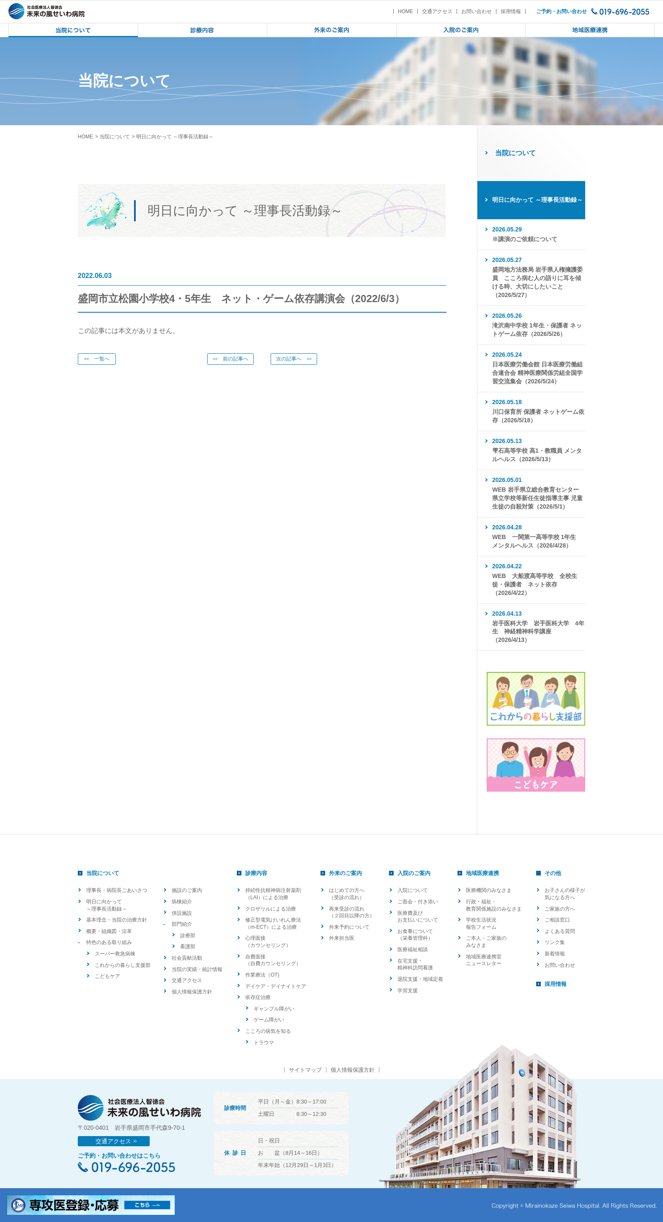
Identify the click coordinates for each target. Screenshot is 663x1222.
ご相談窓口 (557, 920)
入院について (412, 890)
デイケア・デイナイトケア (275, 986)
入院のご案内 (413, 873)
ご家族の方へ (560, 909)
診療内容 (256, 873)
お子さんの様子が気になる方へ (565, 893)
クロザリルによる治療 (270, 909)
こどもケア (107, 976)
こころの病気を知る (268, 1031)
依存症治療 (258, 997)
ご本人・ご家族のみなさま (486, 941)
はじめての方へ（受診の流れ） (346, 893)
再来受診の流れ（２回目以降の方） (352, 912)
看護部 (187, 947)
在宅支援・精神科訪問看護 (415, 964)
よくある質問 (560, 931)
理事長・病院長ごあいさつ (116, 890)
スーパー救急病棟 (115, 954)
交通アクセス (437, 11)
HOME (405, 11)
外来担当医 (341, 938)
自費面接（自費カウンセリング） (273, 960)
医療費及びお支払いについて (417, 916)
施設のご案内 (187, 890)
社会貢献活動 (187, 958)
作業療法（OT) (262, 975)
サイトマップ (305, 1070)
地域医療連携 (482, 873)
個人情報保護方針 (192, 992)
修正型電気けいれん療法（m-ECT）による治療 (273, 923)
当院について (114, 137)
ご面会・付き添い (417, 902)
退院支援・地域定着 (420, 979)
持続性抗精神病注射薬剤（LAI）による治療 (273, 893)
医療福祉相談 (412, 949)
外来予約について (349, 927)
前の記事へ (230, 359)
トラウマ (264, 1043)
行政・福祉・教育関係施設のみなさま (494, 905)
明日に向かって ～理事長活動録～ (106, 905)
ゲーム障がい (269, 1020)
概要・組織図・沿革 (109, 931)
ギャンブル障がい (274, 1009)
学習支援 (407, 991)
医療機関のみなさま (489, 890)
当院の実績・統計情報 (197, 969)
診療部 (187, 936)
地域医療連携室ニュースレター (483, 960)
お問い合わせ (476, 11)
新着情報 (555, 954)
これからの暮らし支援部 (123, 965)
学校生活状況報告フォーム (481, 923)
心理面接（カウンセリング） (268, 941)
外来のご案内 (345, 873)
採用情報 (511, 11)
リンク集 (555, 942)
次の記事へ (294, 359)
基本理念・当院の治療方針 (116, 920)
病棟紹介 (182, 902)
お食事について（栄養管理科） (415, 934)
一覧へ (97, 359)
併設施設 (182, 913)
